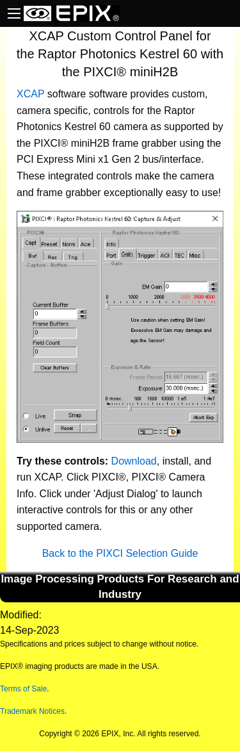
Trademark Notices (32, 711)
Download (134, 461)
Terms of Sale (23, 688)
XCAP (30, 93)
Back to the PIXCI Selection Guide (120, 553)
